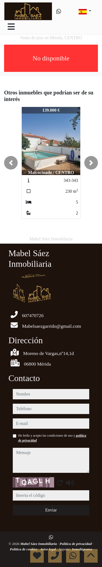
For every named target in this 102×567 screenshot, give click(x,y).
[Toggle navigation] (11, 27)
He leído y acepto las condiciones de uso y (52, 438)
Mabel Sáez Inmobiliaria (39, 544)
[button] (11, 163)
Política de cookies (24, 549)
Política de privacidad (76, 544)
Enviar (51, 510)
